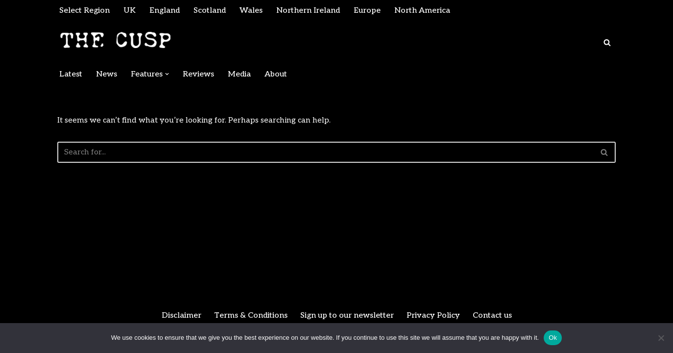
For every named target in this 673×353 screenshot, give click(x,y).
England (164, 10)
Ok (553, 337)
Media (239, 74)
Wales (251, 10)
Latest (70, 74)
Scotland (209, 10)
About (275, 74)
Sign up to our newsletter (347, 315)
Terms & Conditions (251, 315)
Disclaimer (181, 315)
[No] (661, 338)
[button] (167, 74)
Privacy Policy (433, 315)
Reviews (198, 74)
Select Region (84, 10)
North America (422, 10)
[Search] (607, 42)
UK (129, 10)
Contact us (492, 315)
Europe (367, 10)
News (106, 74)
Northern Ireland (308, 10)
